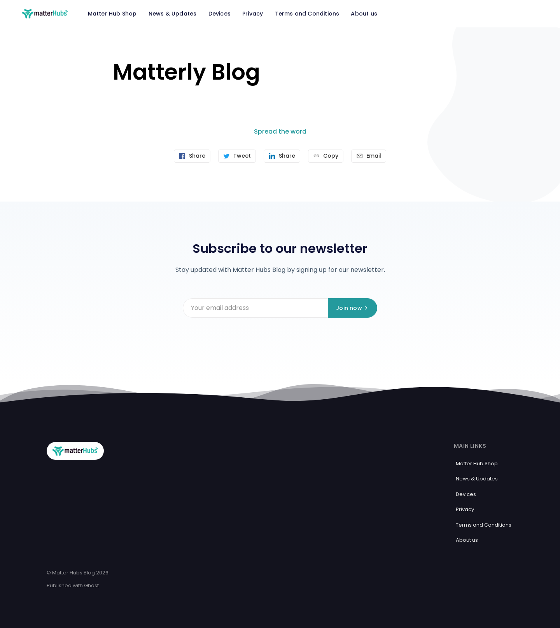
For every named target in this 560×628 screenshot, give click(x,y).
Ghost (91, 585)
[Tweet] (237, 156)
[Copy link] (325, 156)
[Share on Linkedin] (282, 156)
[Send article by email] (368, 156)
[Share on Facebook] (192, 156)
